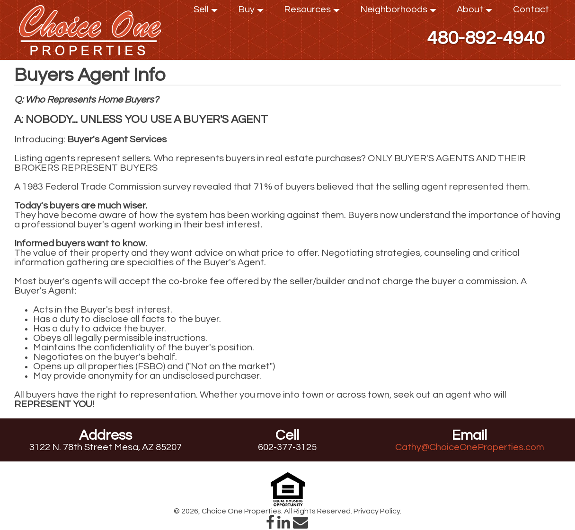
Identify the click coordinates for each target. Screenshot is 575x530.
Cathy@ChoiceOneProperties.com (469, 447)
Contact (531, 9)
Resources (312, 12)
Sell (206, 12)
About (474, 12)
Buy (251, 12)
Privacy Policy (377, 511)
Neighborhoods (398, 12)
